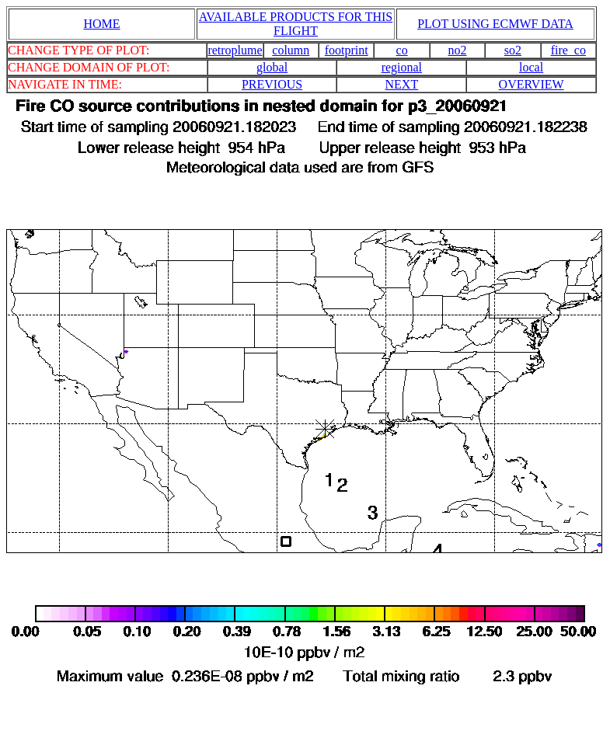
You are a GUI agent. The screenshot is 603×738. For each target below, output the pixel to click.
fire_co (568, 50)
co (402, 50)
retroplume (234, 50)
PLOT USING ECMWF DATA (495, 23)
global (272, 67)
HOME (101, 23)
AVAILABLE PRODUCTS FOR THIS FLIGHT (295, 23)
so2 (512, 50)
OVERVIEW (531, 84)
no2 (457, 50)
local (531, 67)
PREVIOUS (272, 84)
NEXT (402, 84)
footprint (346, 50)
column (290, 50)
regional (402, 67)
